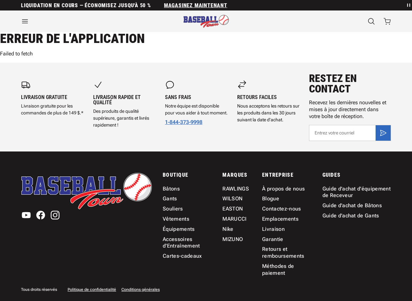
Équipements (179, 229)
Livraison (273, 229)
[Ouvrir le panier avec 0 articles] (387, 21)
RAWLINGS (235, 189)
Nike (227, 229)
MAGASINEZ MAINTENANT (195, 5)
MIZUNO (232, 239)
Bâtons (171, 189)
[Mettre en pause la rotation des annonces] (408, 5)
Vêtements (176, 219)
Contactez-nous (281, 209)
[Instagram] (55, 215)
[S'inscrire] (383, 132)
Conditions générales (140, 289)
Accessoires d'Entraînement (181, 242)
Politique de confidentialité (92, 289)
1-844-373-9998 (183, 122)
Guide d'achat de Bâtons (352, 205)
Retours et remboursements (283, 252)
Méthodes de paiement (278, 269)
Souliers (173, 209)
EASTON (232, 209)
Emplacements (280, 219)
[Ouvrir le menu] (77, 21)
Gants (170, 198)
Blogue (270, 198)
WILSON (232, 198)
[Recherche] (371, 21)
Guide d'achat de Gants (350, 215)
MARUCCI (234, 219)
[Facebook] (40, 215)
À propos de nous (283, 189)
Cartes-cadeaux (182, 256)
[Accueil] (206, 21)
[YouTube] (26, 215)
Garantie (272, 239)
